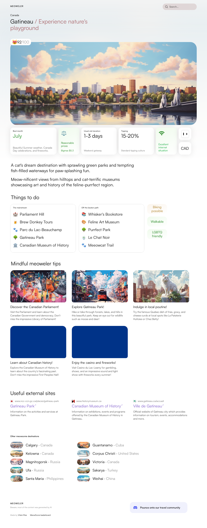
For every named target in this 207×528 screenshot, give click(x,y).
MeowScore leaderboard (40, 515)
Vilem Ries (22, 515)
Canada (14, 15)
